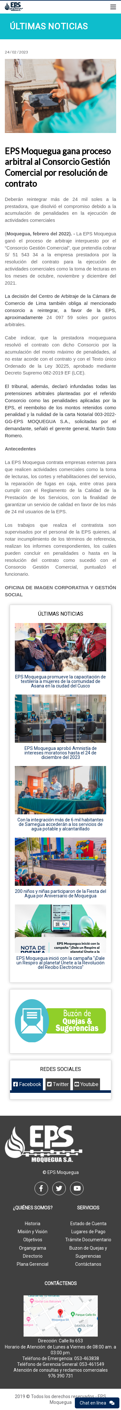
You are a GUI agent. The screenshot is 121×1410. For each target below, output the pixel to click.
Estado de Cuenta (88, 1223)
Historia (32, 1223)
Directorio (33, 1256)
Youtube (86, 1084)
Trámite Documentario (88, 1239)
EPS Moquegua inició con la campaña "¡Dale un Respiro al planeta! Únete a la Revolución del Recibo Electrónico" (60, 963)
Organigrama (32, 1248)
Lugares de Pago (88, 1231)
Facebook (27, 1084)
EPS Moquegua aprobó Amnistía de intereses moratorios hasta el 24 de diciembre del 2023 (61, 753)
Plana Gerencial (32, 1264)
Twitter (58, 1084)
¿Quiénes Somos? (33, 1208)
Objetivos (32, 1239)
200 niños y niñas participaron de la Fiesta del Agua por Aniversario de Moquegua (60, 893)
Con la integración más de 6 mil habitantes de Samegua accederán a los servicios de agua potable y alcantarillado (60, 824)
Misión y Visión (32, 1231)
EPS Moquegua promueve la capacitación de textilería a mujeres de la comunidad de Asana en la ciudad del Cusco (60, 681)
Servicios (88, 1208)
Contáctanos (88, 1264)
